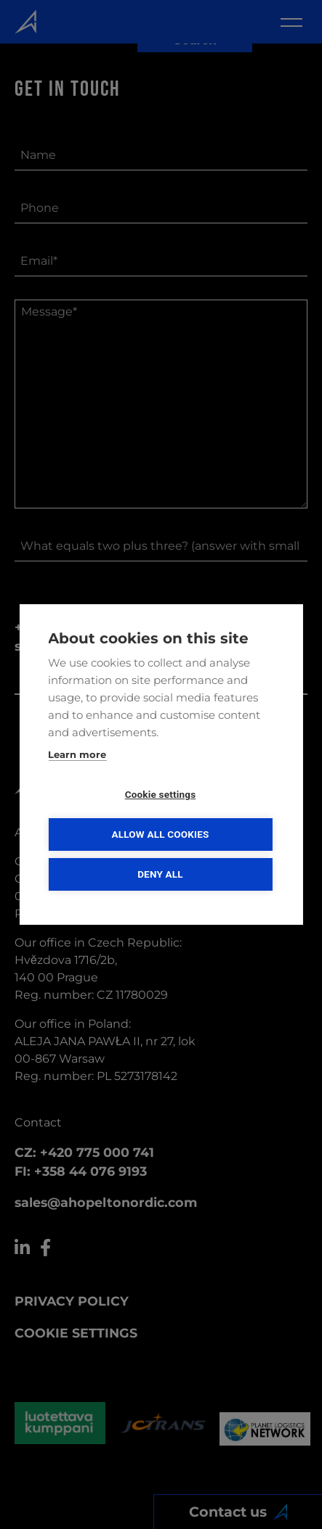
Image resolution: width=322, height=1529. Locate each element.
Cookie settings (160, 794)
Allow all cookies (160, 834)
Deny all (160, 874)
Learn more (77, 754)
